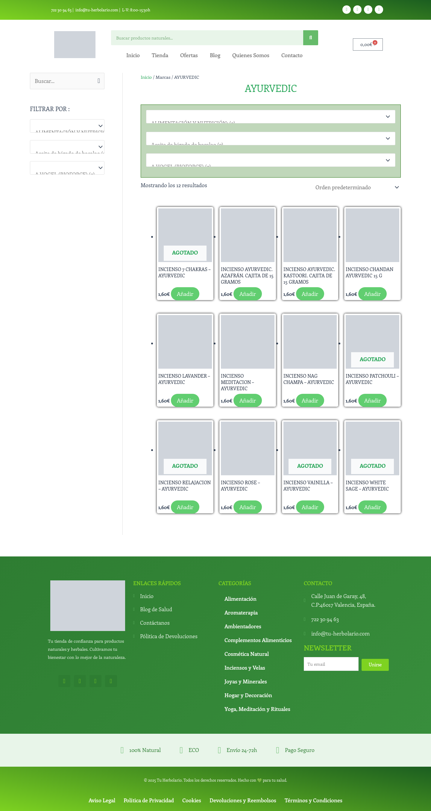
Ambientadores (242, 625)
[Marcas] (67, 168)
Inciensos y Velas (244, 666)
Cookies (191, 799)
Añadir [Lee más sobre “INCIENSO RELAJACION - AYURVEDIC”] (185, 505)
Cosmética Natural (246, 652)
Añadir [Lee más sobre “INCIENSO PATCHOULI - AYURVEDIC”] (372, 399)
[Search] (310, 37)
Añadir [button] (247, 292)
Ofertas (189, 55)
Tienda (160, 55)
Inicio (133, 55)
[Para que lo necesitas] (67, 147)
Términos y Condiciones (313, 799)
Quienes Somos (250, 55)
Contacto (292, 55)
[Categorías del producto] (67, 126)
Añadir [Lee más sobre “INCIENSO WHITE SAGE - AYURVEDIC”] (372, 505)
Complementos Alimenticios (258, 638)
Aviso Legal (102, 799)
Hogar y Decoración (248, 693)
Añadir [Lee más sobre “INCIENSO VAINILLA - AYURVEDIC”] (310, 505)
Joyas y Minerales (245, 680)
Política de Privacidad (149, 799)
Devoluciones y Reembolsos (243, 799)
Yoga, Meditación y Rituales (257, 707)
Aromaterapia (241, 611)
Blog (215, 55)
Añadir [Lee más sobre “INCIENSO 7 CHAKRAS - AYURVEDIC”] (185, 292)
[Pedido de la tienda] (356, 186)
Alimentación (240, 597)
